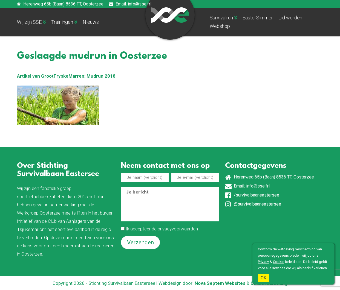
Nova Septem (209, 283)
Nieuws (91, 22)
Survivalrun (221, 17)
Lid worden (290, 17)
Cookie (278, 262)
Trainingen (62, 22)
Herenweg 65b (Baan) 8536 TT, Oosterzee (60, 4)
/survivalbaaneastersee (252, 195)
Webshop (220, 26)
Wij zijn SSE (29, 22)
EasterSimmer (258, 17)
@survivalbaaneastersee (253, 204)
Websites (235, 283)
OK (263, 277)
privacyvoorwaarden (178, 229)
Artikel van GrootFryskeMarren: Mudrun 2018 (66, 76)
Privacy (263, 262)
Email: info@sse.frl (130, 4)
